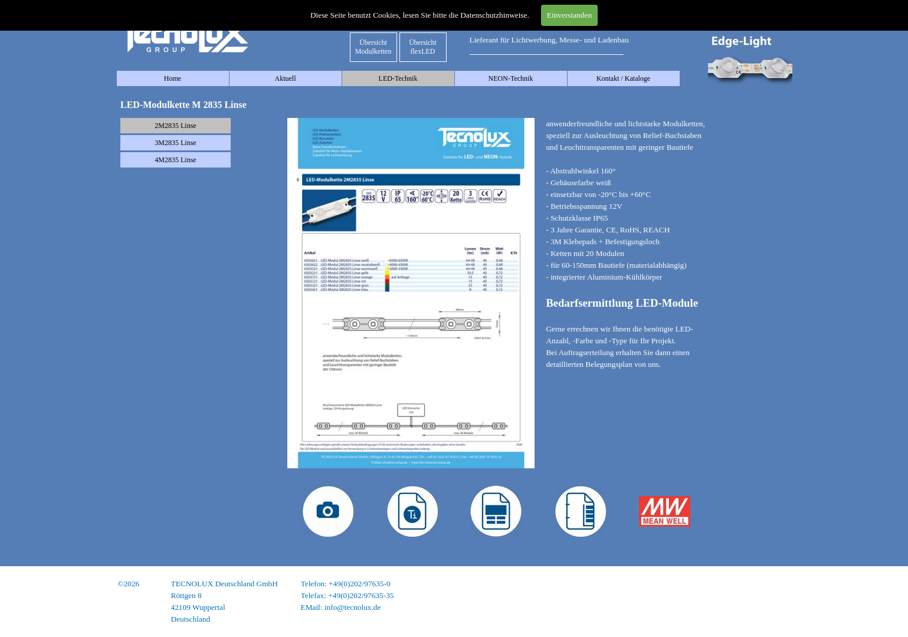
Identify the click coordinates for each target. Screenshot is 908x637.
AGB (783, 607)
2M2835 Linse (175, 126)
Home (172, 78)
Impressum (773, 583)
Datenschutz (772, 595)
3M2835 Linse (175, 143)
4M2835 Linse (175, 160)
